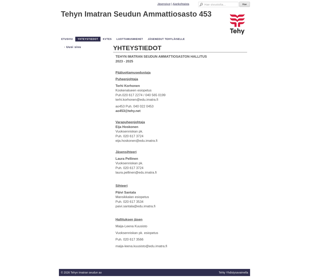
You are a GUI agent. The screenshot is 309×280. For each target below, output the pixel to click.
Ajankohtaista (181, 4)
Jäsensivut (163, 4)
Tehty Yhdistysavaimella (233, 272)
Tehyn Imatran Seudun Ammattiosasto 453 (136, 14)
